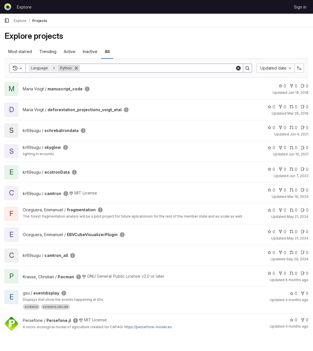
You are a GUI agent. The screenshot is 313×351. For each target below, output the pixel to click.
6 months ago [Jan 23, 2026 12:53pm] (296, 280)
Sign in (300, 7)
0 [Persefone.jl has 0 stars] (293, 319)
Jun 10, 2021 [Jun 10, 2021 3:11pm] (298, 154)
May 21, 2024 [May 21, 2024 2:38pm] (297, 216)
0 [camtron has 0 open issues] (304, 190)
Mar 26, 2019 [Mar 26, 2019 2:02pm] (297, 113)
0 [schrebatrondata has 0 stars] (271, 127)
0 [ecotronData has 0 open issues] (304, 169)
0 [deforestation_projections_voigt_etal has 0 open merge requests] (293, 106)
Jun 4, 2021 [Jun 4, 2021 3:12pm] (299, 134)
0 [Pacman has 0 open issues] (304, 273)
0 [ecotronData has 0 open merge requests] (293, 169)
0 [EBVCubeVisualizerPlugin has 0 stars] (271, 231)
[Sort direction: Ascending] (299, 68)
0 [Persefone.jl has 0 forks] (304, 319)
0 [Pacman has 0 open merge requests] (293, 273)
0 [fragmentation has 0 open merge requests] (293, 210)
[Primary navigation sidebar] (6, 20)
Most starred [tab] (20, 51)
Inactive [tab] (90, 51)
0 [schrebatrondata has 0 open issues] (304, 127)
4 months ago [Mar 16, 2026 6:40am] (296, 300)
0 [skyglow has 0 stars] (271, 147)
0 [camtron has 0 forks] (282, 190)
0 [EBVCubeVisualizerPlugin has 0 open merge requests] (293, 231)
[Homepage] (7, 6)
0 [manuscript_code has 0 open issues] (304, 86)
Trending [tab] (47, 51)
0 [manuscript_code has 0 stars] (282, 86)
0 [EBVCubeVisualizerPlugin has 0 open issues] (304, 231)
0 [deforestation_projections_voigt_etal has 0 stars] (271, 106)
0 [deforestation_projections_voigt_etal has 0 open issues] (304, 106)
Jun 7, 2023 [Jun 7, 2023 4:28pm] (298, 176)
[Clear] (238, 68)
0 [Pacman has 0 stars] (271, 273)
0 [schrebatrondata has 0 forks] (282, 127)
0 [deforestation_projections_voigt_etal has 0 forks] (282, 106)
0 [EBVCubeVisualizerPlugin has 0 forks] (282, 231)
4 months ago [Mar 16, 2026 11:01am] (296, 326)
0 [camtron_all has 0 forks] (282, 252)
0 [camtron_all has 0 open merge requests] (293, 252)
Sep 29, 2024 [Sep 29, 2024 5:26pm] (297, 259)
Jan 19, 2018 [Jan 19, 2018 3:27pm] (298, 92)
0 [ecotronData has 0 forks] (282, 169)
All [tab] (107, 51)
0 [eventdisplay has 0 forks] (304, 293)
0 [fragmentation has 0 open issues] (304, 210)
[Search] (157, 68)
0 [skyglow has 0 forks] (282, 147)
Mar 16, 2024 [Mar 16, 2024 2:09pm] (297, 196)
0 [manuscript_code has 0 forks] (293, 86)
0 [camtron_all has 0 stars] (271, 252)
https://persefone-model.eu (148, 327)
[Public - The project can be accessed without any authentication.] (87, 89)
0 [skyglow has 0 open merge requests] (293, 147)
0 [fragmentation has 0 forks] (282, 210)
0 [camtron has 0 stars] (271, 190)
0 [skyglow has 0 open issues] (304, 147)
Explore (24, 7)
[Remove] (76, 68)
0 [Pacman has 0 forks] (282, 273)
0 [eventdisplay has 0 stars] (293, 293)
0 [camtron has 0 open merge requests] (293, 190)
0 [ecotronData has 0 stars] (271, 169)
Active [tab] (69, 51)
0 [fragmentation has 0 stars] (271, 210)
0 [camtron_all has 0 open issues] (304, 252)
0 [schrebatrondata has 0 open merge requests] (293, 127)
